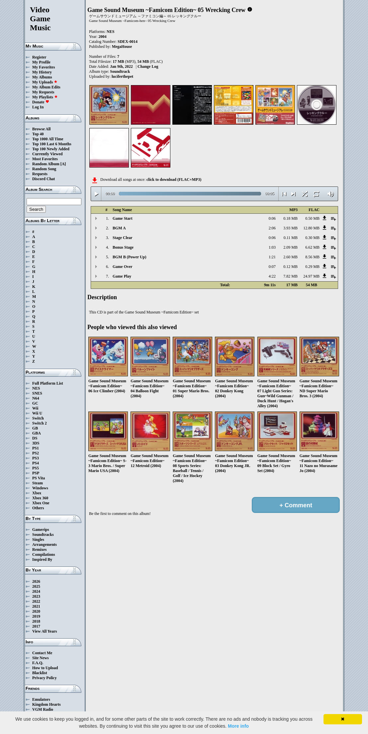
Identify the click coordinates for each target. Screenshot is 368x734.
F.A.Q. (37, 663)
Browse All (41, 129)
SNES (37, 393)
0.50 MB (312, 218)
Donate (40, 102)
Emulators (41, 699)
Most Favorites (45, 159)
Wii (35, 408)
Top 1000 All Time (47, 139)
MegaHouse (122, 46)
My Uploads (44, 82)
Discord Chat (43, 179)
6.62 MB (312, 247)
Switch (38, 418)
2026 (36, 581)
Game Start (123, 218)
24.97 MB (311, 276)
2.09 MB (290, 247)
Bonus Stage (123, 247)
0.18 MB (290, 218)
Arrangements (44, 544)
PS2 (35, 453)
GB (35, 428)
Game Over (123, 266)
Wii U (37, 413)
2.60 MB (290, 257)
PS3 (35, 458)
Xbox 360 (40, 498)
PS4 (35, 463)
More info (238, 726)
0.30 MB (312, 237)
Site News (40, 658)
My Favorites (43, 67)
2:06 (272, 228)
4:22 (272, 276)
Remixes (39, 549)
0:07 (272, 266)
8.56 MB (312, 257)
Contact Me (42, 653)
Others (38, 508)
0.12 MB (290, 266)
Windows (40, 488)
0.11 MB (291, 237)
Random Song (44, 169)
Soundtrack (120, 71)
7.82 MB (290, 276)
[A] (63, 164)
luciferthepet (122, 76)
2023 (36, 596)
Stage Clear (123, 237)
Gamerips (40, 529)
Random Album (45, 164)
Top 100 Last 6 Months (51, 144)
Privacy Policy (44, 677)
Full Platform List (47, 383)
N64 (35, 398)
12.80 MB (311, 228)
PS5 (35, 468)
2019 (36, 616)
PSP (35, 473)
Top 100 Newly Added (50, 149)
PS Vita (38, 478)
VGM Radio (42, 709)
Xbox (36, 493)
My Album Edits (46, 87)
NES (36, 388)
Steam (37, 483)
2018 (36, 621)
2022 (36, 601)
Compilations (43, 554)
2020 (36, 611)
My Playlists (45, 97)
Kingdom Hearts (46, 704)
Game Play (122, 276)
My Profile (41, 62)
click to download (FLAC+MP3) (173, 179)
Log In (38, 107)
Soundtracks (43, 534)
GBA (36, 433)
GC (35, 403)
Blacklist (39, 673)
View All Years (44, 631)
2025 (36, 586)
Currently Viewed (47, 154)
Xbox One (40, 503)
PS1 (35, 448)
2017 (36, 626)
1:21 (272, 257)
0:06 (272, 218)
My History (42, 72)
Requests (39, 174)
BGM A (119, 228)
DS (34, 438)
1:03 (272, 247)
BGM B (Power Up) (129, 257)
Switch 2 (39, 423)
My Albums (42, 77)
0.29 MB (312, 266)
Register (39, 57)
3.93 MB (290, 228)
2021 (36, 606)
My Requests (43, 92)
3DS (35, 443)
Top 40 (38, 134)
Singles (38, 539)
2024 (36, 591)
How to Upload (45, 668)
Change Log (148, 66)
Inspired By (42, 559)
